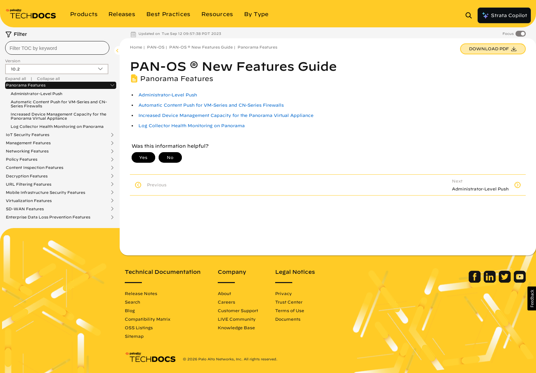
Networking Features (27, 151)
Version (12, 60)
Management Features (28, 143)
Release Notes (141, 293)
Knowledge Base (236, 327)
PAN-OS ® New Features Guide (201, 47)
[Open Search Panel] (471, 15)
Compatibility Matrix (147, 319)
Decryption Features (27, 176)
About (224, 293)
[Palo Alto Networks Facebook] (475, 281)
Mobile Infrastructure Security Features (45, 192)
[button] (531, 298)
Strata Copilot (504, 15)
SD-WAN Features (25, 209)
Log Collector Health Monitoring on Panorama (57, 126)
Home (136, 47)
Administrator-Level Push (36, 93)
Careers (226, 301)
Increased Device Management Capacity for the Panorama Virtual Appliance (58, 116)
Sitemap (134, 336)
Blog (130, 310)
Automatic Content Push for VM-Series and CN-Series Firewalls (59, 103)
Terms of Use (289, 310)
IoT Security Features (27, 135)
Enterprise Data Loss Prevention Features (48, 217)
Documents (287, 319)
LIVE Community (237, 319)
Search (132, 301)
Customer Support (238, 310)
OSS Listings (139, 327)
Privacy (283, 293)
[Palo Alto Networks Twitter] (505, 281)
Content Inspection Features (34, 167)
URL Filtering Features (28, 184)
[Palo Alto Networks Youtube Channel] (520, 281)
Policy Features (21, 159)
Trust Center (289, 301)
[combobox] (57, 48)
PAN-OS (155, 47)
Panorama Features (25, 85)
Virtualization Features (29, 201)
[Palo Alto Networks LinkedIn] (490, 281)
